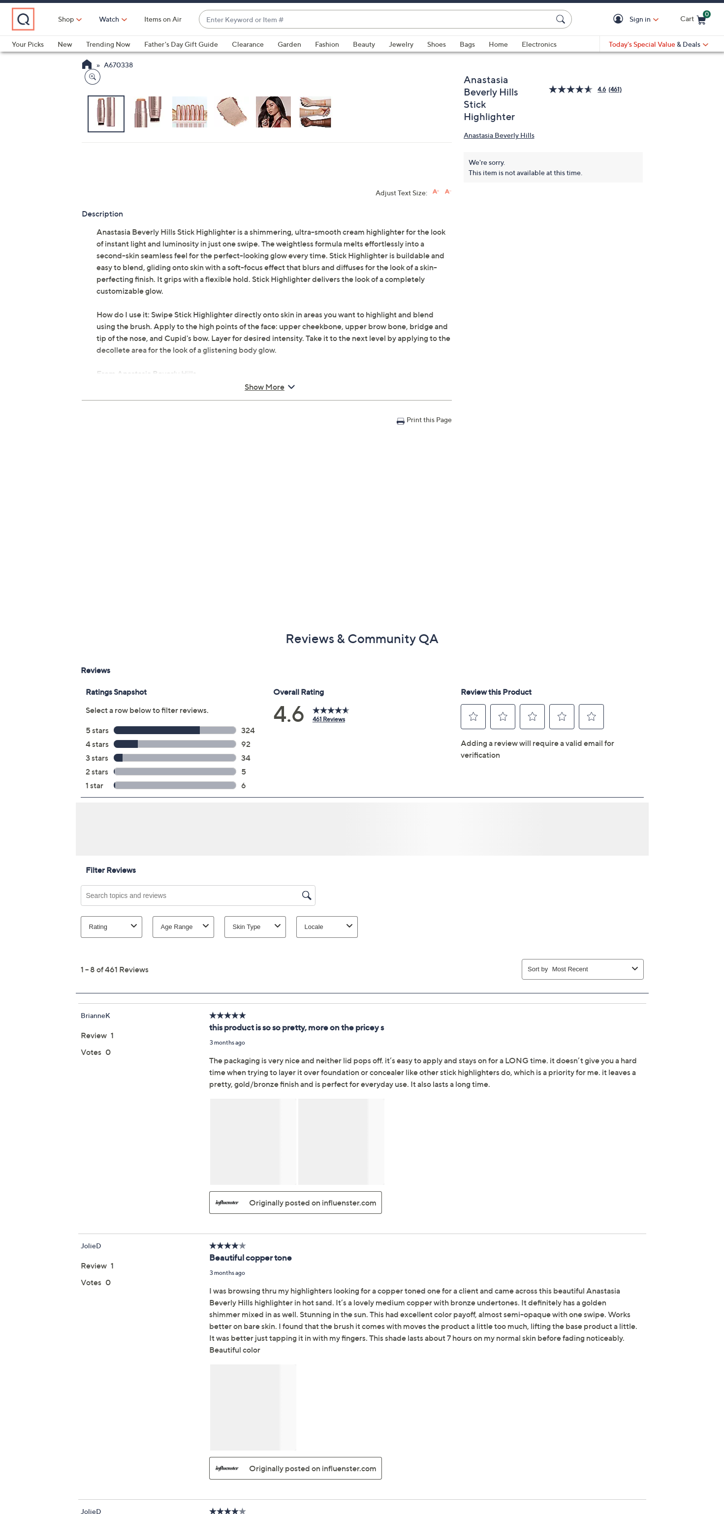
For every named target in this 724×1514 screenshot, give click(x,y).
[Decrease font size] (448, 377)
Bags (467, 44)
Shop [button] (109, 19)
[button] (620, 19)
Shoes (436, 44)
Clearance (248, 44)
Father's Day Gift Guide (181, 44)
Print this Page (429, 605)
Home (498, 44)
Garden (289, 44)
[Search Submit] (562, 19)
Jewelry (401, 44)
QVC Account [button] (408, 1452)
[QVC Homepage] (87, 65)
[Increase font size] (436, 377)
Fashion (327, 44)
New (65, 44)
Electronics (539, 44)
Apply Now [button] (599, 1452)
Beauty (364, 44)
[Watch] (152, 19)
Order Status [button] (316, 1452)
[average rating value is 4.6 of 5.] (578, 89)
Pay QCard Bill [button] (507, 1452)
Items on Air (205, 19)
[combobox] (397, 19)
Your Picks (28, 44)
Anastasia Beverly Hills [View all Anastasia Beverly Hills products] (499, 135)
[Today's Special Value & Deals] (658, 44)
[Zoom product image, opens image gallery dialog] (90, 297)
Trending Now (108, 44)
